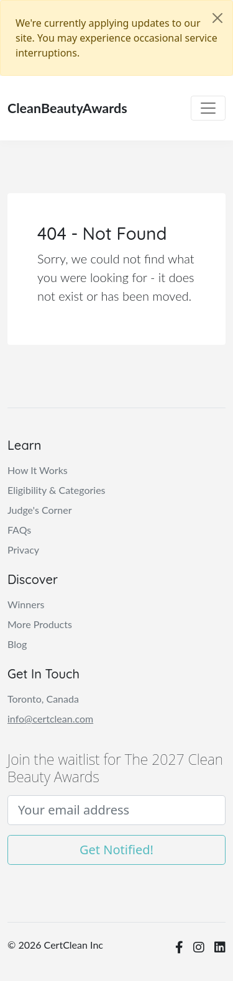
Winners (25, 604)
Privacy (23, 549)
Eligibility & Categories (56, 490)
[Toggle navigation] (208, 108)
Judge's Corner (39, 510)
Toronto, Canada (43, 699)
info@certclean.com (50, 718)
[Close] (217, 18)
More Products (39, 624)
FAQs (19, 530)
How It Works (37, 470)
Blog (17, 644)
